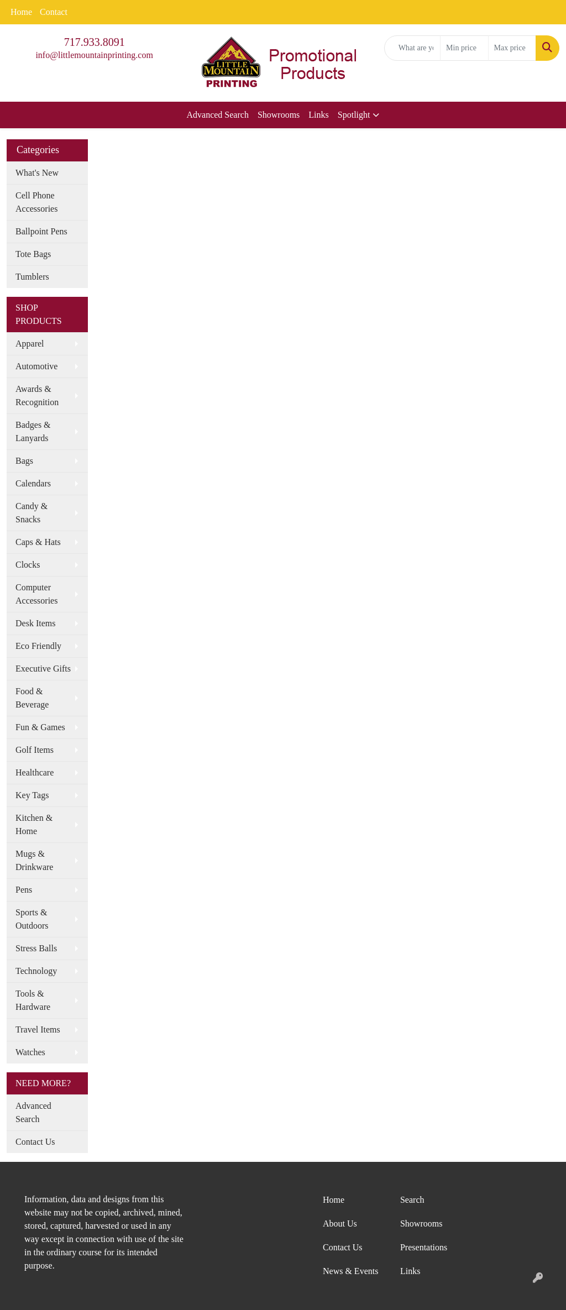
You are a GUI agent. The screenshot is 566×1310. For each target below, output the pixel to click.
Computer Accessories (36, 594)
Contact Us (35, 1141)
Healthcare (34, 772)
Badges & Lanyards (33, 431)
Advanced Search (218, 114)
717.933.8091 (94, 42)
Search (412, 1199)
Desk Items (35, 623)
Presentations (423, 1247)
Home (21, 12)
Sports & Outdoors (32, 919)
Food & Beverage (32, 698)
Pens (23, 889)
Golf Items (34, 749)
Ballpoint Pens (41, 231)
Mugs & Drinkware (34, 860)
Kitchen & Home (34, 824)
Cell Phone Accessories (36, 202)
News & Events (350, 1271)
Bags (24, 460)
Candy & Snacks (31, 512)
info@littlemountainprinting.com (94, 55)
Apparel (29, 343)
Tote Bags (33, 254)
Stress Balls (36, 948)
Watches (30, 1052)
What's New (37, 172)
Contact (53, 12)
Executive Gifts (43, 668)
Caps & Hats (38, 542)
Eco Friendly (38, 646)
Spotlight (354, 114)
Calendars (33, 483)
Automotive (36, 366)
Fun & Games (40, 727)
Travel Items (37, 1029)
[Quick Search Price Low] (464, 48)
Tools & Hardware (32, 1000)
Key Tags (32, 795)
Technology (36, 971)
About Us (340, 1223)
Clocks (27, 564)
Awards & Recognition (37, 395)
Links (318, 114)
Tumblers (32, 276)
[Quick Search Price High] (512, 48)
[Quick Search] (412, 48)
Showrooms (279, 114)
